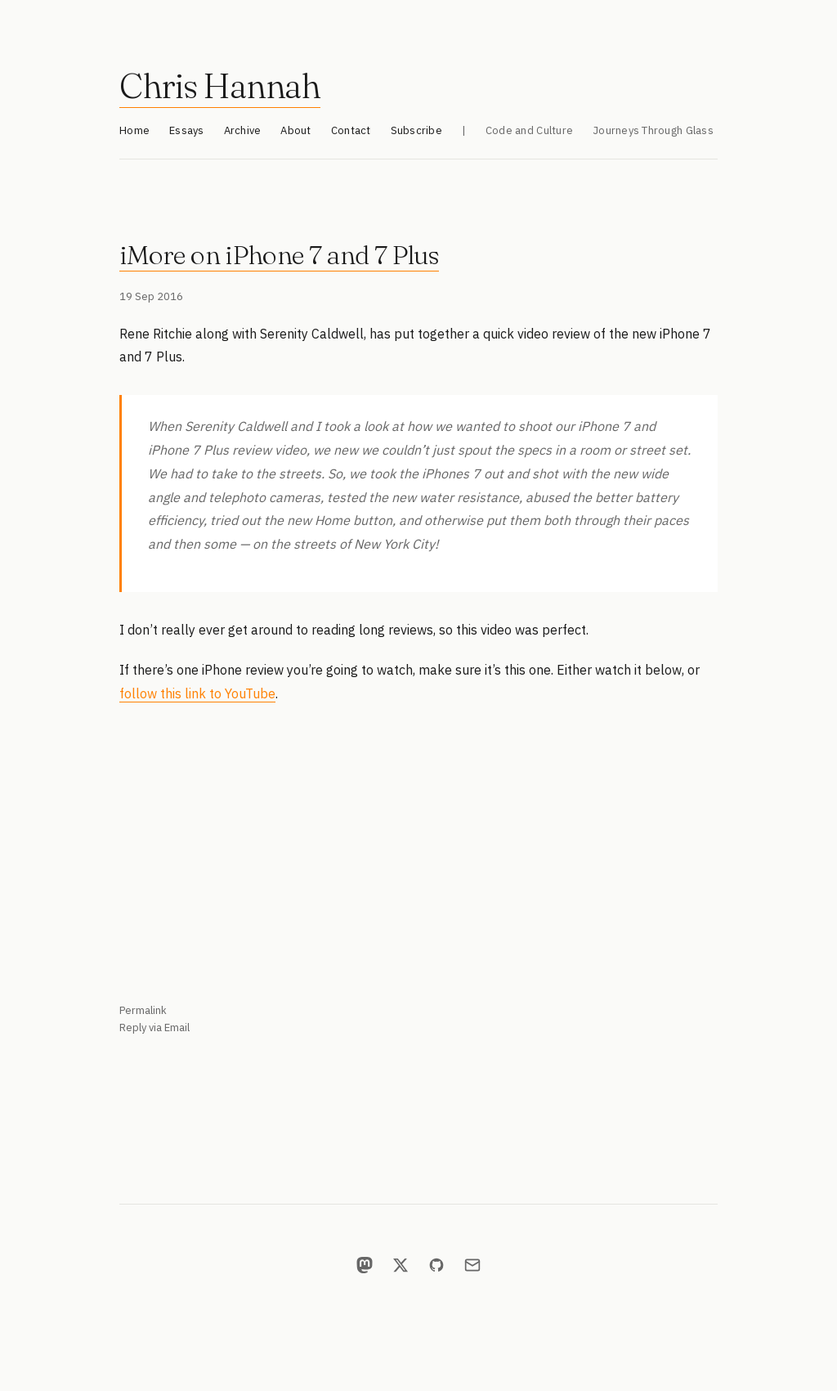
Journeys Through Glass (653, 130)
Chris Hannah (219, 86)
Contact (351, 130)
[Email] (472, 1265)
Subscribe (416, 130)
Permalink (143, 1010)
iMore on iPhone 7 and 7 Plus (279, 255)
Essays (186, 130)
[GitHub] (436, 1265)
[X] (400, 1265)
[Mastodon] (364, 1265)
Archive (243, 130)
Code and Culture (529, 130)
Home (134, 130)
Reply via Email (154, 1027)
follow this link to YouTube (197, 693)
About (295, 130)
